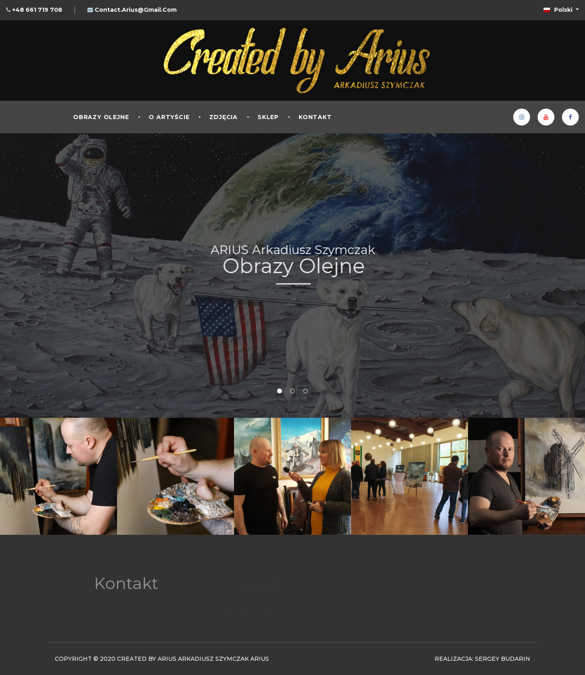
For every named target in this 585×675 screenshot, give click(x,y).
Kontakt (315, 117)
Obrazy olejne (101, 117)
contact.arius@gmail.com (136, 9)
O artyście (169, 117)
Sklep (268, 117)
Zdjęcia (223, 117)
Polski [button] (559, 9)
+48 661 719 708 (37, 9)
